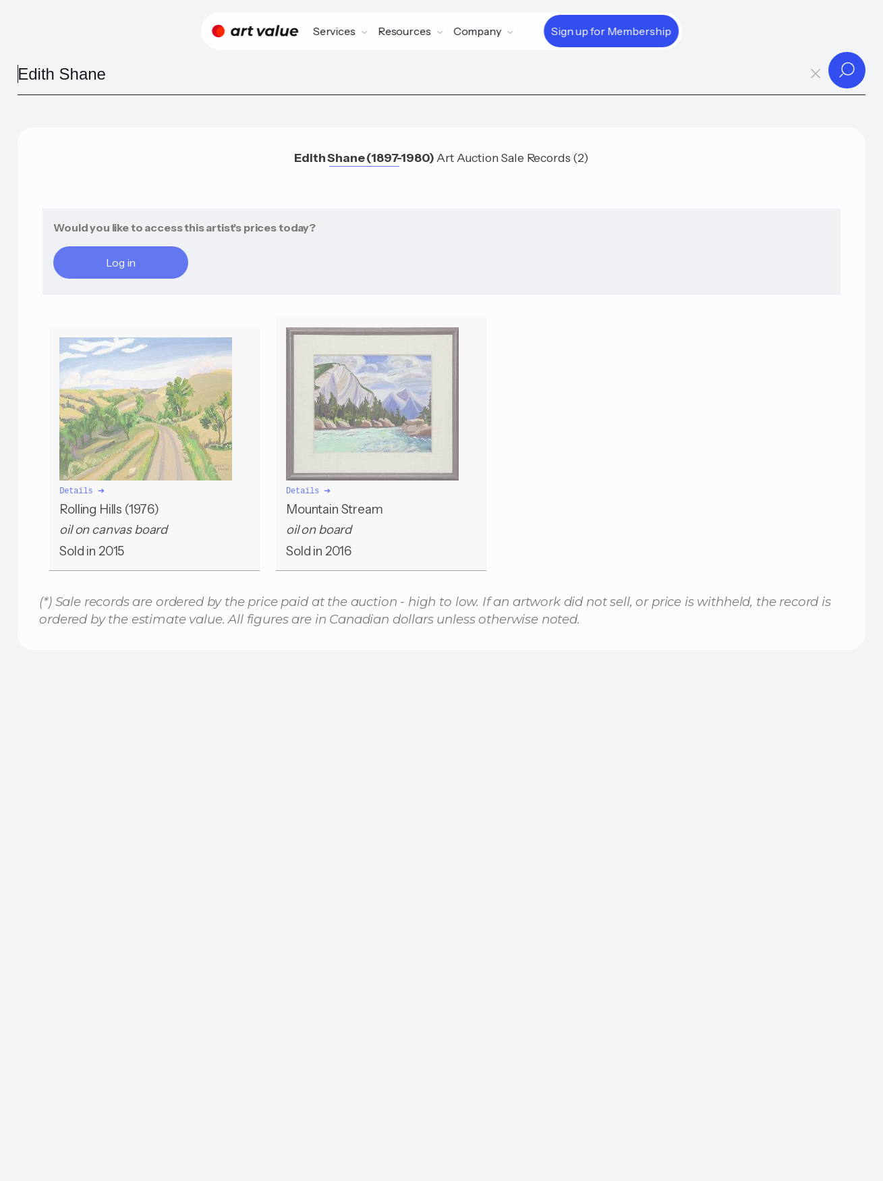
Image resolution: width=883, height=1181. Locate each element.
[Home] (255, 31)
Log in (121, 262)
